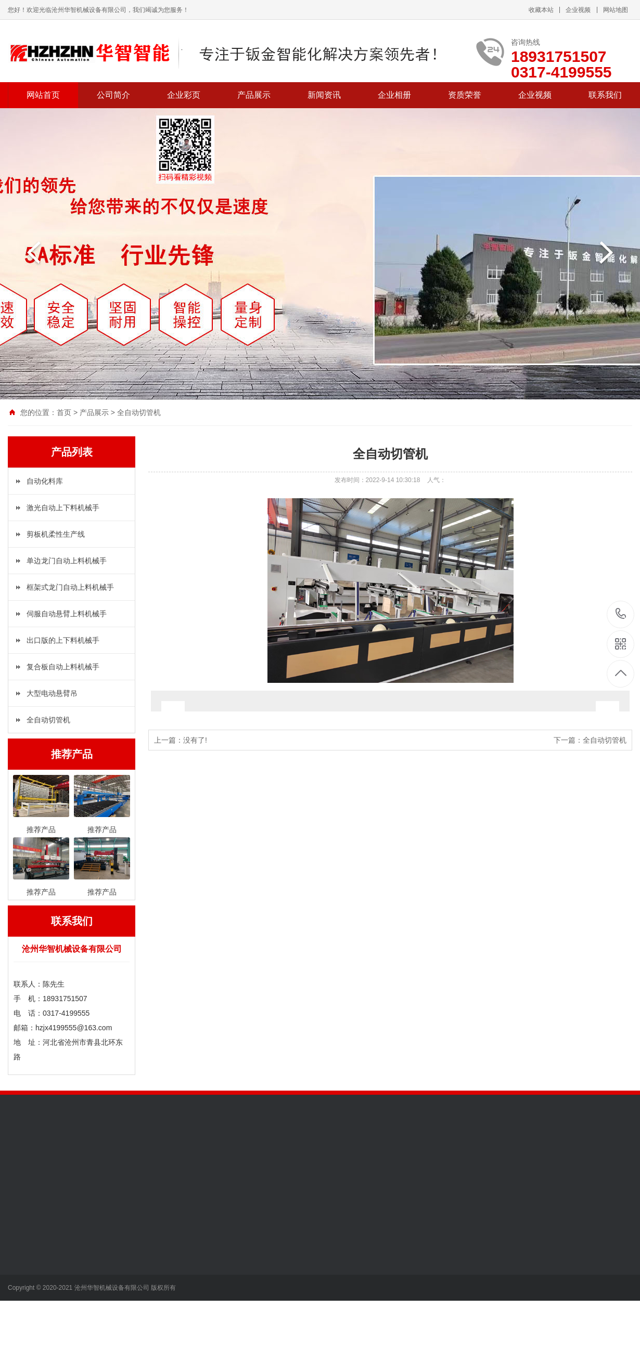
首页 (64, 412)
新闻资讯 (324, 94)
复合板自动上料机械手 (63, 667)
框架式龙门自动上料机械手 (70, 587)
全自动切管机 (139, 412)
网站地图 (615, 10)
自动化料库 (45, 481)
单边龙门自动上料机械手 (67, 560)
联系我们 (605, 94)
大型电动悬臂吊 (52, 693)
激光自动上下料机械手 (63, 507)
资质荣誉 (464, 94)
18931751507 (621, 614)
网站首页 (43, 94)
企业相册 (394, 94)
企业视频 (578, 10)
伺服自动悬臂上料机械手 (67, 614)
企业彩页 (183, 94)
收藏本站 (541, 10)
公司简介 (113, 94)
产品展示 (254, 94)
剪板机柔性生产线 (56, 534)
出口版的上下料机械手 (63, 640)
